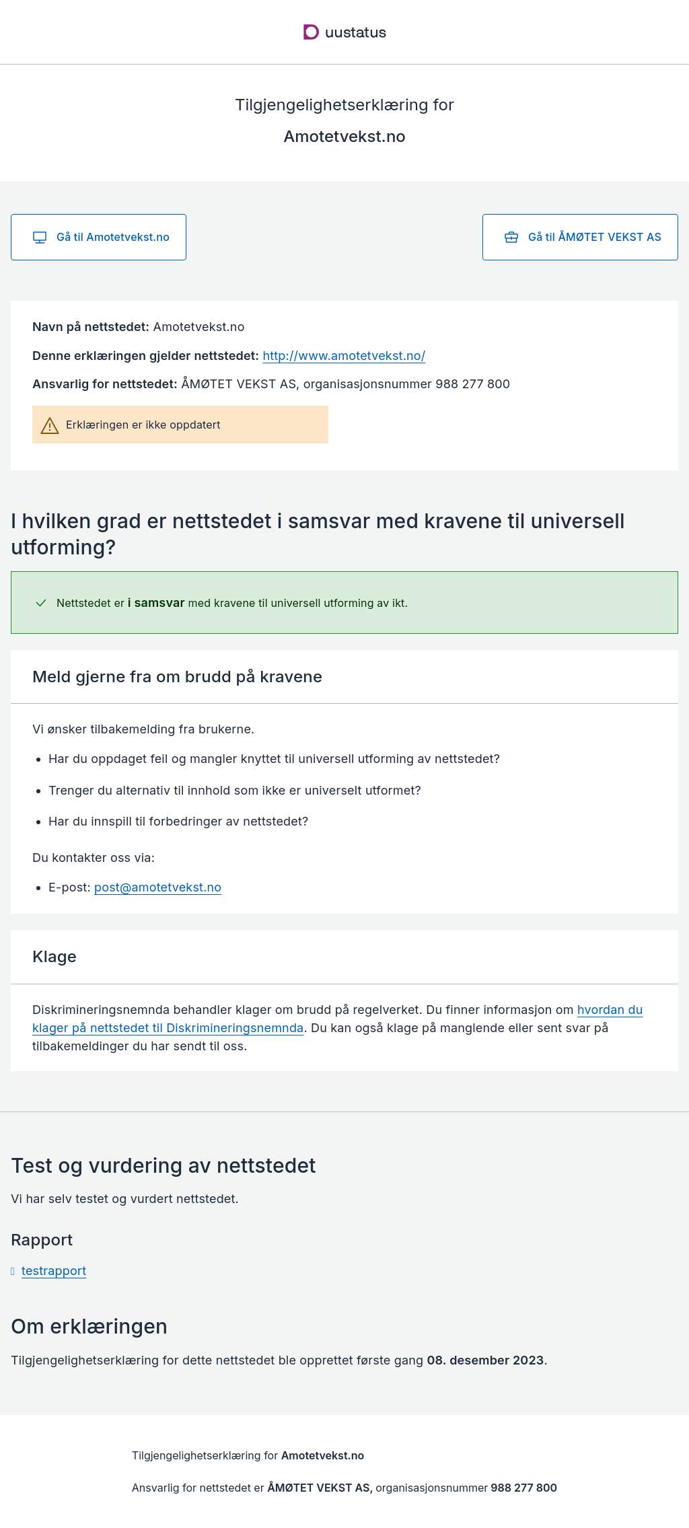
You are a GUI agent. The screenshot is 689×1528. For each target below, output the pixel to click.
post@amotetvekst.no (157, 887)
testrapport (54, 1271)
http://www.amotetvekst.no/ (343, 356)
